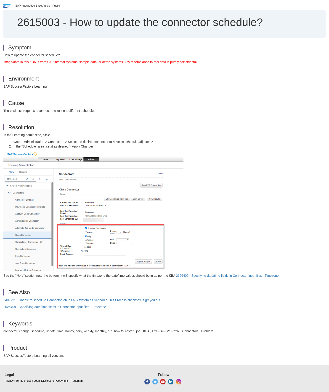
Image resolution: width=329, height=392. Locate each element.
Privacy (9, 380)
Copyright (62, 380)
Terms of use (24, 380)
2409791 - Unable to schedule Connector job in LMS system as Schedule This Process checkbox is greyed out (81, 300)
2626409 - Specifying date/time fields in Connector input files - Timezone (227, 275)
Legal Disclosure (44, 380)
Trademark (76, 380)
